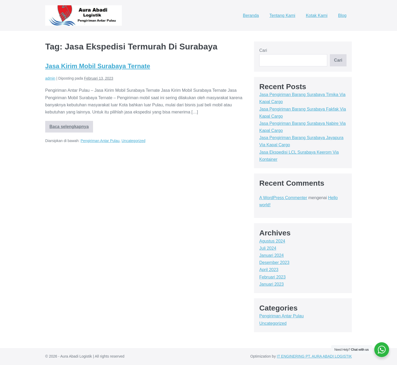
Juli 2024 (267, 248)
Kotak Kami (316, 15)
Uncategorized (133, 141)
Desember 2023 (274, 262)
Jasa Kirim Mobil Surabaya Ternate (97, 66)
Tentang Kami (282, 15)
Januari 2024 (271, 255)
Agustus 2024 (272, 241)
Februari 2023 (272, 277)
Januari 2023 (271, 284)
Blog (342, 15)
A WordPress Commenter (283, 197)
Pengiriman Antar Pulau (100, 141)
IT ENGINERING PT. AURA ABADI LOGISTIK (314, 356)
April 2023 (268, 269)
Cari (263, 50)
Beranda (251, 15)
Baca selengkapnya (69, 128)
